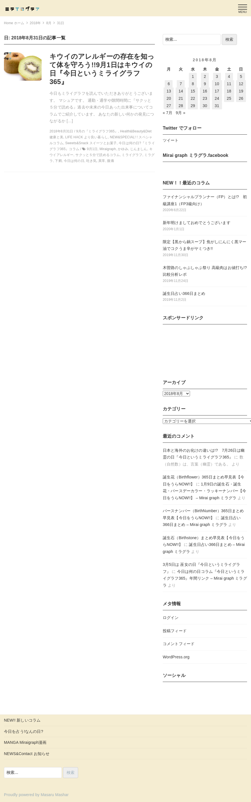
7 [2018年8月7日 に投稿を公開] (181, 84)
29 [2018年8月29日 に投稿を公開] (193, 105)
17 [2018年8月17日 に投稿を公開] (217, 91)
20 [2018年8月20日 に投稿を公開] (168, 98)
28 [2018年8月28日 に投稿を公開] (180, 105)
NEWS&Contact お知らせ (26, 753)
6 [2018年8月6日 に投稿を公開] (169, 84)
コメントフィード (179, 643)
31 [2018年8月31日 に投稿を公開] (217, 105)
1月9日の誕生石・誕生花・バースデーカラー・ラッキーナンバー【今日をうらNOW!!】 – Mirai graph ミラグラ (204, 491)
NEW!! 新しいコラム (22, 720)
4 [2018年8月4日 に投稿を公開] (229, 76)
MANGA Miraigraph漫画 (25, 742)
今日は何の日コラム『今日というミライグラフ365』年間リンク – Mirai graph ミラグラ (205, 578)
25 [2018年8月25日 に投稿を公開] (229, 98)
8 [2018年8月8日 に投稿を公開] (193, 84)
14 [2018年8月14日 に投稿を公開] (180, 91)
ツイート (171, 140)
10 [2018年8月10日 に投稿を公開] (217, 84)
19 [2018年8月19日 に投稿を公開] (241, 91)
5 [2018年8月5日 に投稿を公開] (241, 76)
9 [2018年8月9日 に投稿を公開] (205, 84)
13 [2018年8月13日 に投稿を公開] (168, 91)
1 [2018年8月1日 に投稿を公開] (193, 76)
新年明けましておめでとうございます (196, 222)
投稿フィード (175, 631)
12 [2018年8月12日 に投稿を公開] (241, 84)
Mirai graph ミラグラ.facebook (195, 155)
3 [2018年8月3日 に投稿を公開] (217, 76)
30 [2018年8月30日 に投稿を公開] (205, 105)
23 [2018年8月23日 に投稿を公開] (205, 98)
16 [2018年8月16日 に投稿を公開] (205, 91)
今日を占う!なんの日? (23, 731)
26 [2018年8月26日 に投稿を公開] (241, 98)
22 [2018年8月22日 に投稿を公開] (193, 98)
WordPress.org (176, 657)
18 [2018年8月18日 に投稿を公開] (229, 91)
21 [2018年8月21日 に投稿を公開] (180, 98)
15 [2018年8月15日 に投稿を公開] (193, 91)
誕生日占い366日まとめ (184, 293)
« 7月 (167, 112)
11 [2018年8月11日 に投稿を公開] (229, 84)
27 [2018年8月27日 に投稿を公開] (168, 105)
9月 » (180, 112)
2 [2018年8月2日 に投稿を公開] (205, 76)
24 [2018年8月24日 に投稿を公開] (217, 98)
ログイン (171, 617)
